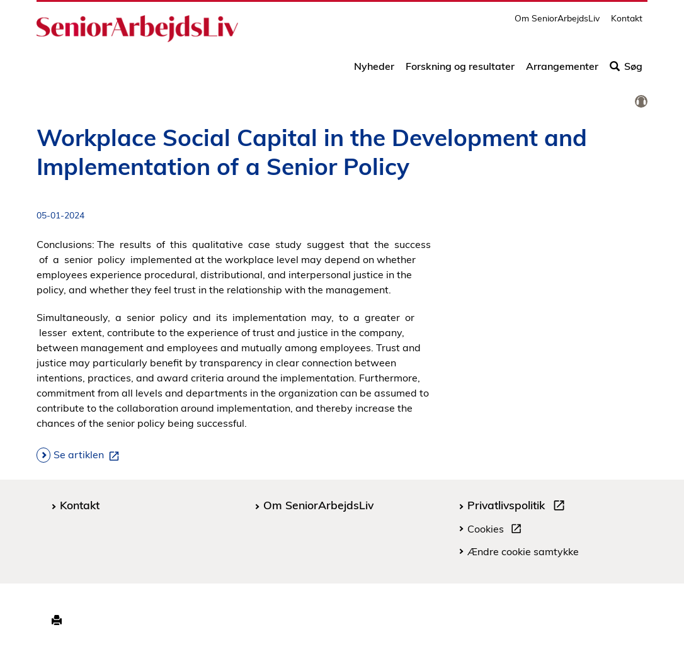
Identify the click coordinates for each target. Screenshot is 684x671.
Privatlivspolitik (518, 507)
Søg (626, 70)
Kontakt (626, 22)
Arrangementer (562, 70)
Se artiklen (89, 455)
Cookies (497, 530)
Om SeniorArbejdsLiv (557, 22)
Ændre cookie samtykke (523, 551)
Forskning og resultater (460, 70)
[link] (641, 102)
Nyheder (374, 70)
